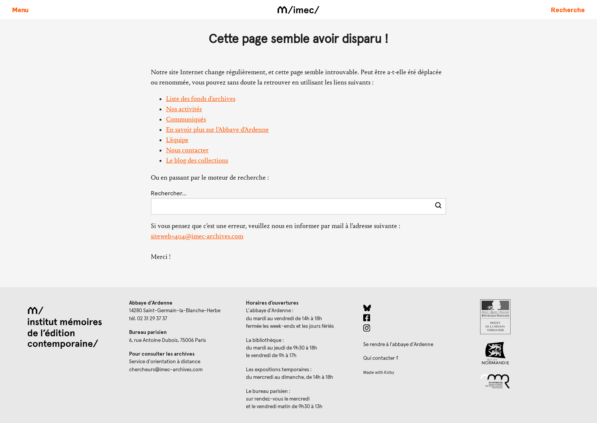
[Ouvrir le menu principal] (20, 9)
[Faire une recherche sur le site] (568, 9)
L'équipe (177, 140)
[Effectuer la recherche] (438, 206)
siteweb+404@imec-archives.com (197, 236)
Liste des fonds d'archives (200, 99)
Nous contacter (187, 150)
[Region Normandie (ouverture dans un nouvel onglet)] (532, 353)
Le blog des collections (197, 160)
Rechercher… (169, 193)
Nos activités (184, 109)
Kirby (389, 372)
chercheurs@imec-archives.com (166, 369)
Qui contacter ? (380, 358)
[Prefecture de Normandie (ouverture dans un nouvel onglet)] (532, 316)
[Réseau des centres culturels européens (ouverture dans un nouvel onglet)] (532, 380)
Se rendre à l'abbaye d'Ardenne (398, 344)
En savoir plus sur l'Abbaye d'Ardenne (217, 130)
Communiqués (186, 119)
